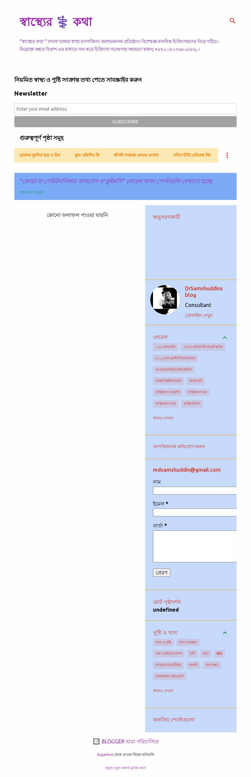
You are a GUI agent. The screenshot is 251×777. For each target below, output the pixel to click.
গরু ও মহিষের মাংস (169, 653)
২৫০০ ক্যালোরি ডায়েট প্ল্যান (203, 347)
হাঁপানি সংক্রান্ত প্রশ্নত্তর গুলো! (136, 155)
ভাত (206, 653)
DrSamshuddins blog (204, 291)
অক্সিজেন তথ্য (166, 403)
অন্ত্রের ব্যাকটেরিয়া (168, 665)
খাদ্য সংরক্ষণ (188, 642)
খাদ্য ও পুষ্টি (163, 642)
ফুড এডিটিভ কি (87, 155)
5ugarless (105, 754)
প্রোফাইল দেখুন (198, 315)
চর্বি (192, 653)
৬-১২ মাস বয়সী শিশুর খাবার (175, 358)
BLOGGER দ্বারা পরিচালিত (125, 741)
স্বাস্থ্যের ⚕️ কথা (56, 21)
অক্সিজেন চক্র (197, 392)
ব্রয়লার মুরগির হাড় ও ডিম (40, 155)
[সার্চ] (233, 21)
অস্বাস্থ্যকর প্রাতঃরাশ (170, 676)
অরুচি (193, 665)
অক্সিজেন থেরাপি (168, 392)
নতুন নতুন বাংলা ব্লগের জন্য (125, 768)
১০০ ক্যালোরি (166, 347)
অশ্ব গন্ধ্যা (212, 665)
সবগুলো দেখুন (31, 192)
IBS (219, 653)
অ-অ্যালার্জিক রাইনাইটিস (174, 370)
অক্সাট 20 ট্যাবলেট (168, 381)
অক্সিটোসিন (192, 403)
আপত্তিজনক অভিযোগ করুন (179, 446)
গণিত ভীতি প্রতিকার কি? (192, 155)
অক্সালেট (195, 381)
